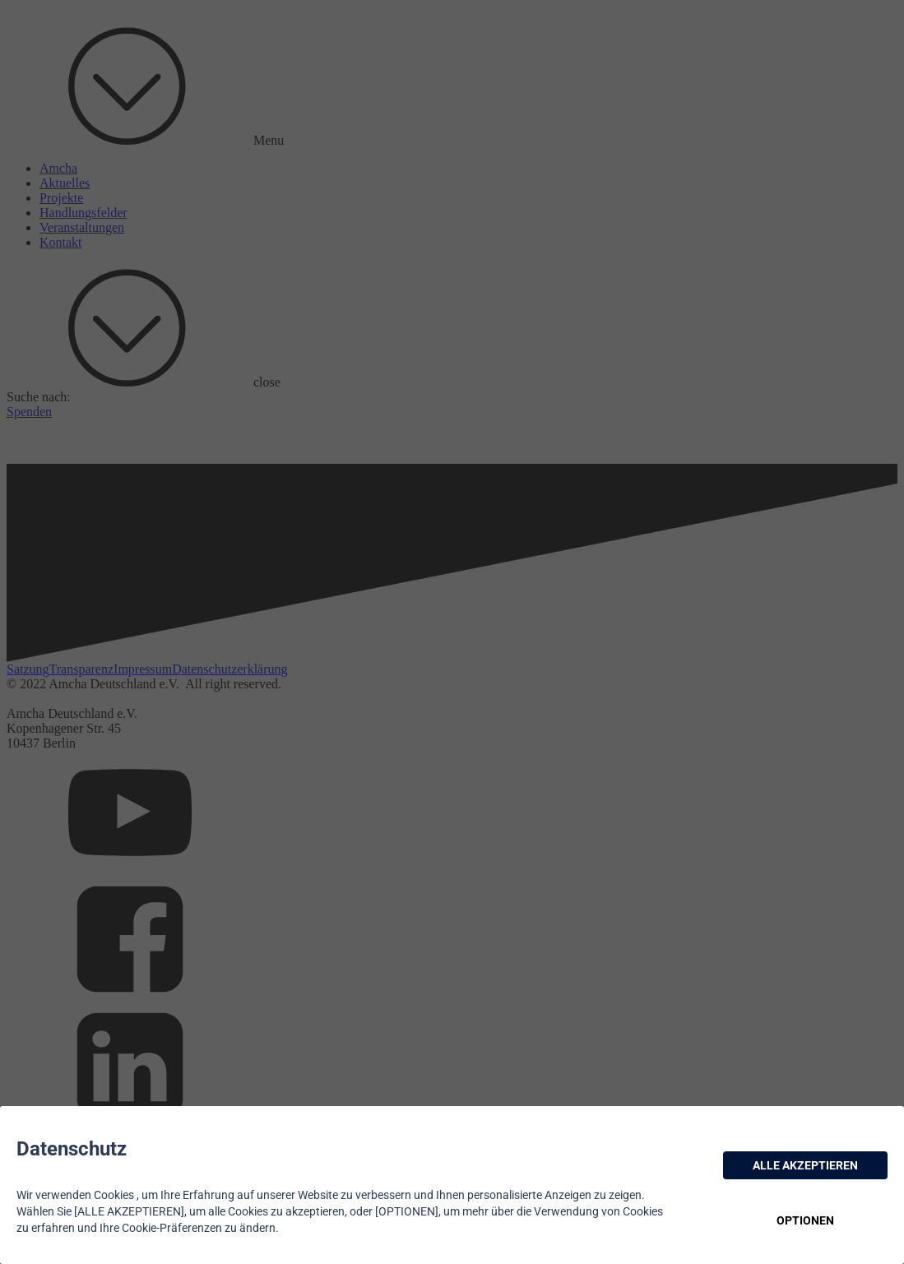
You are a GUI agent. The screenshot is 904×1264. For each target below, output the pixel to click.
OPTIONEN (805, 1220)
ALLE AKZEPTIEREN (805, 1165)
